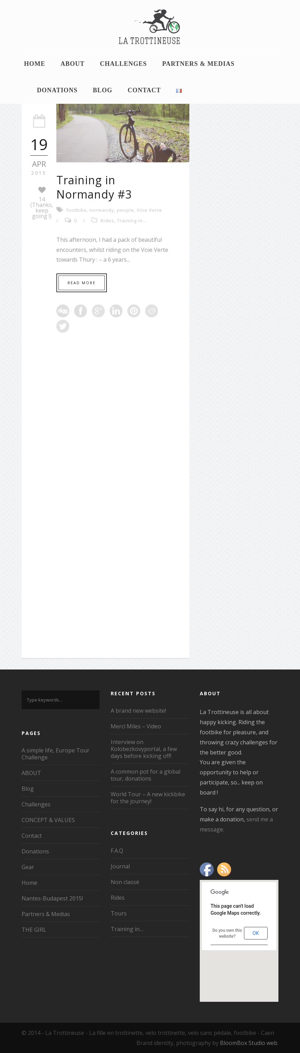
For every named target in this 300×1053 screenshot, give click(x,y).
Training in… (127, 929)
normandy (101, 210)
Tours (119, 913)
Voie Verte (149, 210)
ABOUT (73, 63)
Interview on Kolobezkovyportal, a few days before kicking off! (144, 749)
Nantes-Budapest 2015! (52, 898)
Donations (57, 90)
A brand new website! (138, 710)
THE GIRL (34, 930)
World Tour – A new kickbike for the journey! (148, 797)
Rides (107, 220)
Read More (82, 282)
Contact (144, 90)
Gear (28, 867)
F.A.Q (117, 850)
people (125, 210)
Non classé (125, 882)
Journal (120, 866)
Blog (102, 90)
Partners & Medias (198, 63)
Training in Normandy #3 (94, 187)
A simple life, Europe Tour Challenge (55, 753)
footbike (76, 210)
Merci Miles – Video (136, 726)
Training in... (132, 220)
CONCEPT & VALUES (48, 820)
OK (256, 933)
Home (34, 63)
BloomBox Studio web (248, 1043)
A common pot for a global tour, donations (145, 775)
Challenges (123, 63)
